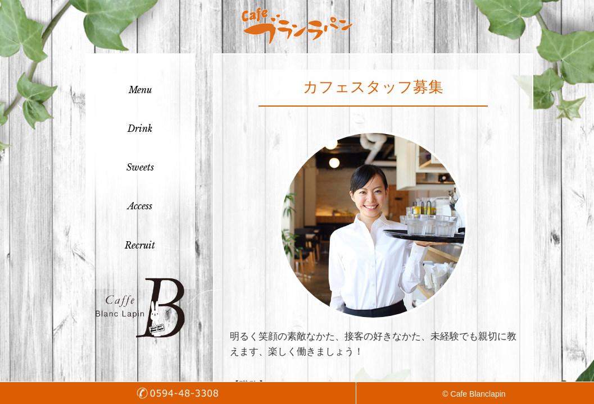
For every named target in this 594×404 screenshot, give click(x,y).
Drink (140, 128)
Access (140, 206)
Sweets (140, 167)
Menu (140, 89)
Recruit (140, 245)
